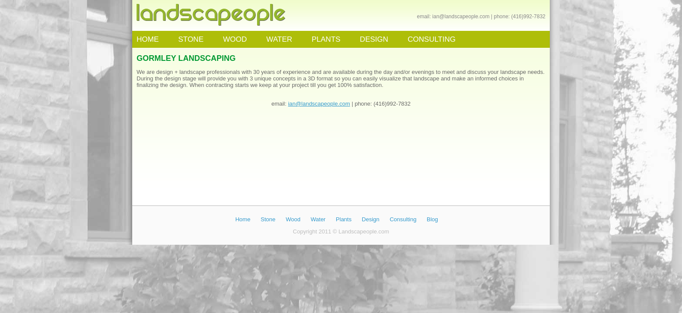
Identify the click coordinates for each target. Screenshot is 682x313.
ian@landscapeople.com (461, 16)
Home (243, 219)
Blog (432, 219)
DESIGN (374, 39)
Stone (268, 219)
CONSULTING (431, 39)
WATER (279, 39)
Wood (293, 219)
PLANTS (325, 39)
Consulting (403, 219)
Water (318, 219)
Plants (343, 219)
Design (370, 219)
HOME (148, 39)
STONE (191, 39)
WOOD (235, 39)
